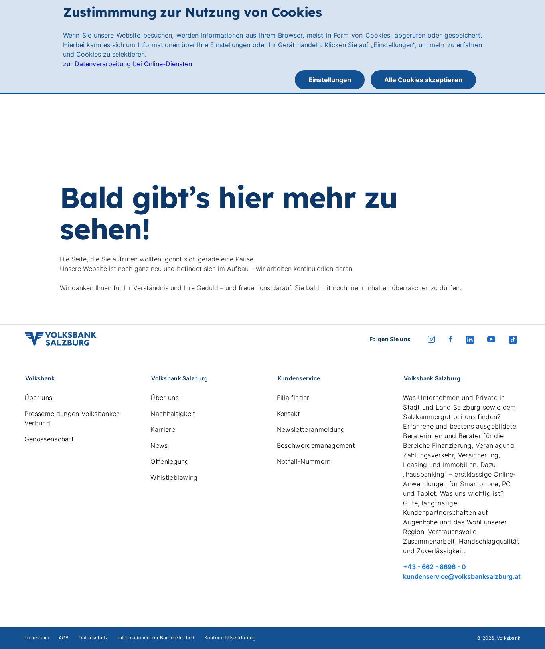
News (159, 445)
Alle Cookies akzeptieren (423, 80)
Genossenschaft (49, 439)
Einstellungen (329, 80)
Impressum (36, 638)
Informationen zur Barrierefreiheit (156, 638)
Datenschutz (94, 638)
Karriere (162, 429)
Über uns (38, 398)
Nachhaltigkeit (172, 413)
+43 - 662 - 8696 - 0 (434, 567)
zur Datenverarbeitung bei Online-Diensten (127, 64)
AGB (64, 638)
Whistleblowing (173, 477)
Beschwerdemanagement (316, 445)
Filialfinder (293, 398)
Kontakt (288, 413)
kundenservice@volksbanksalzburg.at (462, 576)
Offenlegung (169, 461)
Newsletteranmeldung (311, 429)
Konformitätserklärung (230, 638)
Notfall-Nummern (304, 461)
